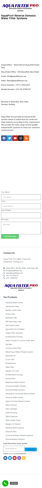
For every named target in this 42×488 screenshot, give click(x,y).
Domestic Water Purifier (14, 397)
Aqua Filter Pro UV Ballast (15, 329)
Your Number (6, 210)
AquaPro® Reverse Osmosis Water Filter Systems (18, 17)
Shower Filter (10, 314)
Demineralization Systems (15, 439)
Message (5, 219)
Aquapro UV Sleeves (13, 424)
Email (3, 201)
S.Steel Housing (11, 413)
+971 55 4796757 (23, 89)
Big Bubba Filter (11, 318)
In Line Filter (10, 360)
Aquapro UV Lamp (12, 371)
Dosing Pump (10, 379)
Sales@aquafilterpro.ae (17, 80)
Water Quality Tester (13, 420)
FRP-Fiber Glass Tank (13, 322)
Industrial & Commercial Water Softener (20, 394)
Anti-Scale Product (12, 325)
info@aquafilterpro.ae (16, 76)
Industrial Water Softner (14, 303)
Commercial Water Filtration (16, 386)
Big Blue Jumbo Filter (13, 310)
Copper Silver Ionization (14, 333)
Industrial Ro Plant (12, 306)
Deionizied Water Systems (15, 390)
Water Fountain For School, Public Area (20, 341)
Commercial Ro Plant (13, 348)
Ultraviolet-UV (11, 356)
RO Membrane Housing (14, 337)
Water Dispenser (12, 416)
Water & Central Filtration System (18, 401)
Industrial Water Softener (15, 428)
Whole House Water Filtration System (19, 352)
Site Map (9, 344)
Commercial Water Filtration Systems (19, 435)
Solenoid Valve (11, 432)
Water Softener (11, 405)
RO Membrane (11, 363)
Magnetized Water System (15, 382)
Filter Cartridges (11, 409)
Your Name (5, 192)
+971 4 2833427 (22, 85)
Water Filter (10, 367)
